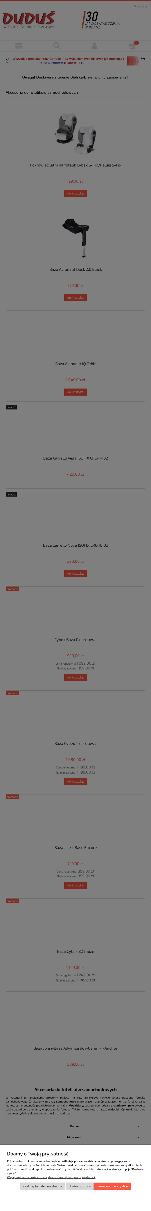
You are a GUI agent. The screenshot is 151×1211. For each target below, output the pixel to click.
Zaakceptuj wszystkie (112, 1186)
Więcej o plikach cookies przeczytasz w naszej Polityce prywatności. (51, 1177)
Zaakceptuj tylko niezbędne (42, 1186)
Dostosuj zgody (80, 1186)
